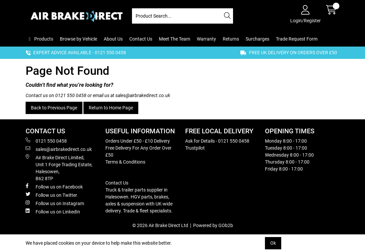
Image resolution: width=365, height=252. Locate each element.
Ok (273, 243)
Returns (231, 39)
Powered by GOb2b (213, 225)
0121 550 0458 (70, 95)
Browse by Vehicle (78, 39)
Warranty (206, 39)
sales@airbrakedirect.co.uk (142, 95)
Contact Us (140, 39)
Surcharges (257, 39)
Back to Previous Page (54, 107)
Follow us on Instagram (55, 203)
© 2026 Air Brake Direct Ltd (160, 225)
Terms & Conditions (125, 162)
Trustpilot (195, 148)
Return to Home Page (111, 107)
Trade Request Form (296, 39)
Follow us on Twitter (51, 195)
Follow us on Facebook (54, 186)
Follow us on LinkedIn (53, 211)
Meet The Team (174, 39)
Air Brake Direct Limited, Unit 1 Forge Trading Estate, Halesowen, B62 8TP (59, 167)
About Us (113, 39)
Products (43, 39)
